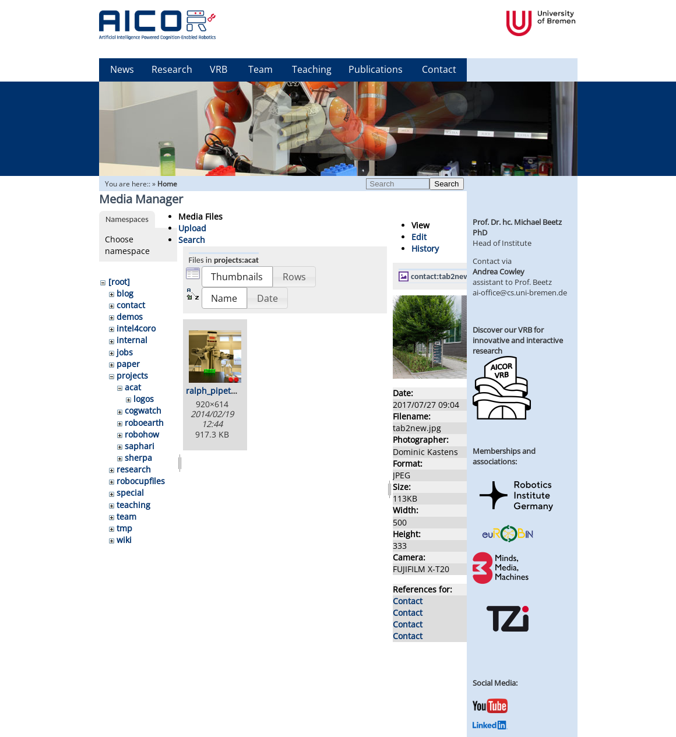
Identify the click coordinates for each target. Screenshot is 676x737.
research (134, 469)
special (130, 492)
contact (131, 305)
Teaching (312, 69)
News (122, 69)
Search (446, 183)
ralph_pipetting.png (224, 390)
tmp (124, 528)
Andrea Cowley (498, 271)
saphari (139, 446)
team (126, 516)
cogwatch (143, 410)
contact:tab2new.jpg (446, 276)
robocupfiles (141, 480)
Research (172, 69)
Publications (375, 69)
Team (260, 69)
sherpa (138, 457)
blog (125, 293)
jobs (125, 352)
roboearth (144, 422)
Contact (439, 69)
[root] (119, 281)
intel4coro (136, 328)
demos (130, 316)
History (425, 248)
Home (167, 184)
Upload (192, 228)
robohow (142, 434)
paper (128, 363)
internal (132, 339)
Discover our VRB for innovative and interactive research (518, 340)
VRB (218, 69)
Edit (419, 236)
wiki (124, 539)
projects (132, 375)
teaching (133, 504)
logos (143, 398)
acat (133, 387)
